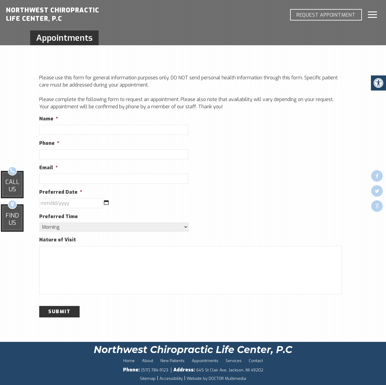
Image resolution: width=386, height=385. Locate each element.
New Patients (172, 360)
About (147, 360)
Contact (256, 360)
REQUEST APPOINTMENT (326, 15)
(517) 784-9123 (155, 370)
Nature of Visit (57, 240)
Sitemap (148, 378)
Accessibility (171, 378)
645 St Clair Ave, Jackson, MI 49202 (229, 370)
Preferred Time (58, 217)
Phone (49, 143)
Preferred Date (60, 192)
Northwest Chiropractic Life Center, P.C (52, 14)
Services (234, 360)
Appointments (205, 360)
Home (129, 360)
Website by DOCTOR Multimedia (216, 378)
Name (48, 119)
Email (48, 168)
